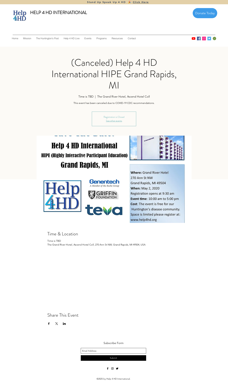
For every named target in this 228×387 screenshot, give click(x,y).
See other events (114, 121)
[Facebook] (199, 38)
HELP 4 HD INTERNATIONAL (58, 12)
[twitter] (117, 368)
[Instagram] (204, 38)
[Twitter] (209, 38)
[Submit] (113, 358)
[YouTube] (193, 38)
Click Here (141, 2)
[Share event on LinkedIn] (64, 323)
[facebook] (107, 368)
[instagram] (112, 368)
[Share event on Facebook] (48, 323)
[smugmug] (214, 38)
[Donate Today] (205, 13)
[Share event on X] (56, 323)
